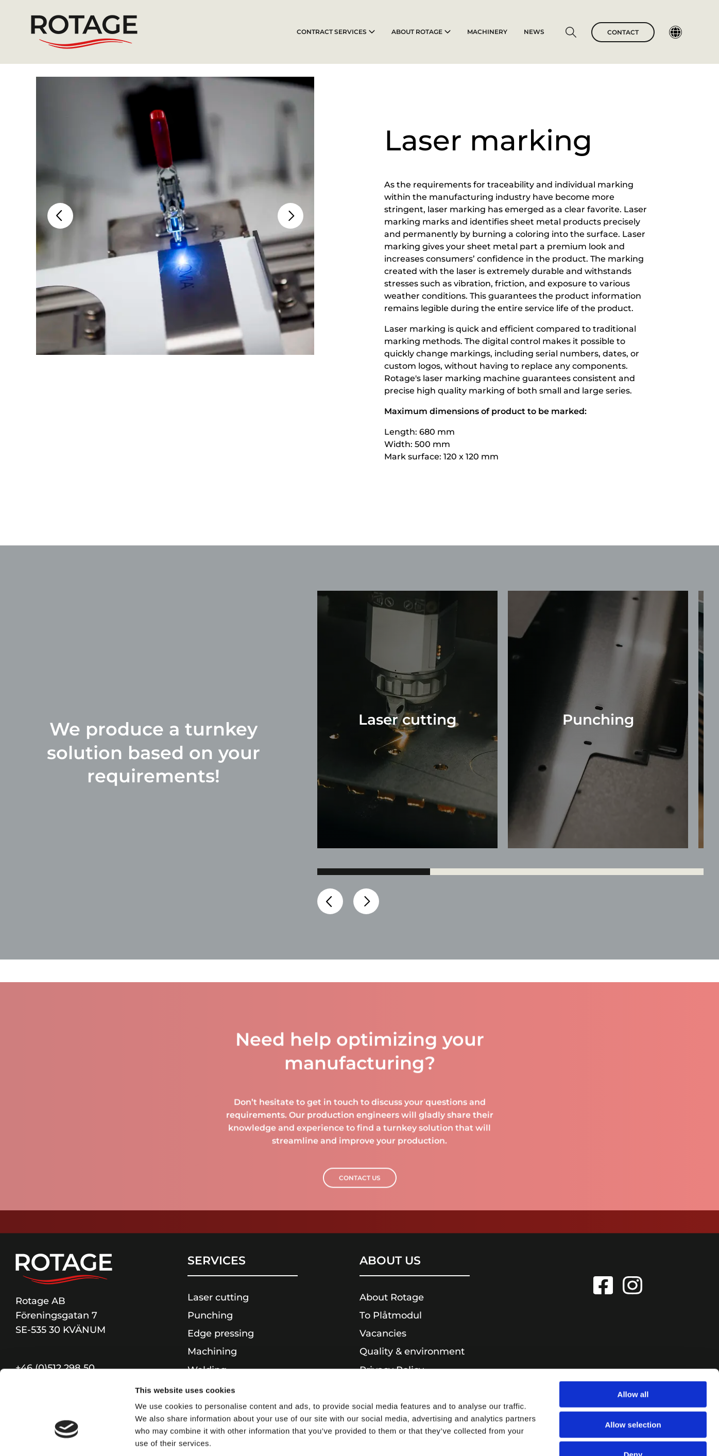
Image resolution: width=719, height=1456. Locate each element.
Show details (540, 1435)
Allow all (633, 1330)
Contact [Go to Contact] (623, 32)
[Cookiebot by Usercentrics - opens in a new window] (67, 1436)
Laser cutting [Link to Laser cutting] (218, 1297)
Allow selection (633, 1360)
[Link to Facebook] (603, 1285)
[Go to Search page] (570, 34)
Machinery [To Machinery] (487, 32)
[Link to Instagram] (632, 1285)
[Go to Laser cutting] (407, 719)
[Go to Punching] (598, 719)
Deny (633, 1390)
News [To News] (534, 32)
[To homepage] (84, 32)
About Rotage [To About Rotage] (421, 32)
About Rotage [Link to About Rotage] (392, 1297)
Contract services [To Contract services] (336, 32)
